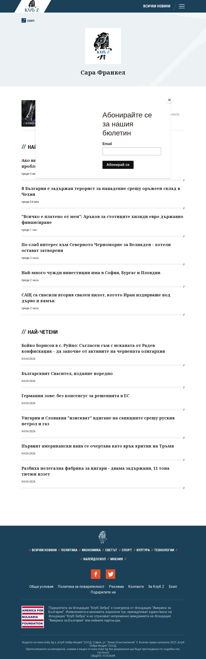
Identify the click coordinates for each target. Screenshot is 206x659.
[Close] (169, 100)
